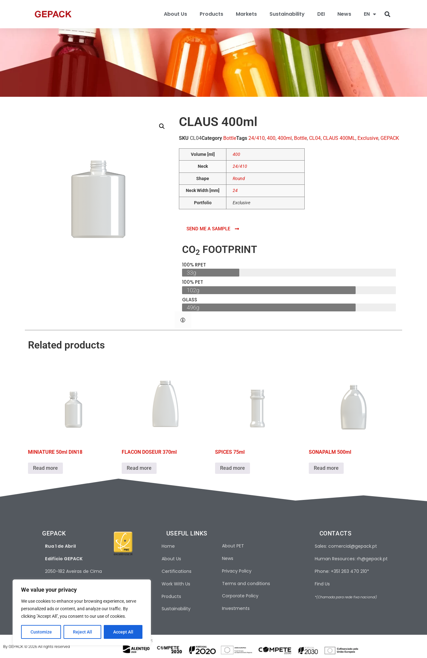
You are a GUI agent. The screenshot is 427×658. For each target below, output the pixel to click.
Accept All (123, 631)
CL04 (315, 138)
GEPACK (389, 138)
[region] (82, 612)
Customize (41, 631)
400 (271, 138)
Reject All (82, 631)
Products (211, 14)
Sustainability (287, 14)
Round (239, 178)
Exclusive (368, 138)
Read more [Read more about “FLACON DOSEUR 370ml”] (139, 468)
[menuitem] (370, 14)
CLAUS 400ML (339, 138)
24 (235, 190)
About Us (175, 14)
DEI (321, 14)
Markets (246, 14)
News (344, 14)
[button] (387, 14)
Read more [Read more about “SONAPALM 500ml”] (326, 468)
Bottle (229, 138)
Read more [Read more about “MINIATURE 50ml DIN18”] (45, 468)
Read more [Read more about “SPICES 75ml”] (232, 468)
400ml (285, 138)
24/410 (256, 138)
